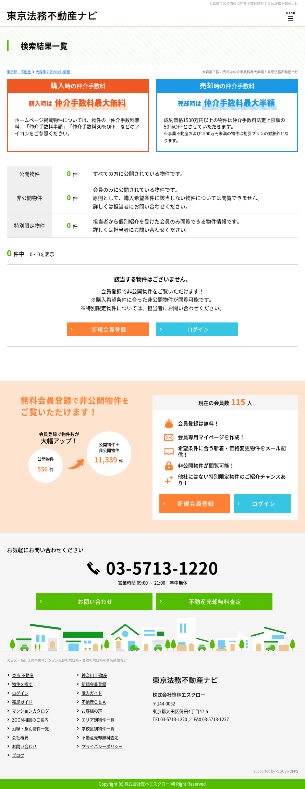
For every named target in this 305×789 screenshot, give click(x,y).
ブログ (18, 755)
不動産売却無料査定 (100, 738)
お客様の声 (92, 711)
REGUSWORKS (287, 771)
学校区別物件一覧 (98, 729)
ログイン (20, 693)
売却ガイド (22, 702)
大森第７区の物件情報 (53, 71)
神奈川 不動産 (94, 675)
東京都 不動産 (19, 71)
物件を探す (22, 684)
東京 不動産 (23, 675)
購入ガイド (92, 693)
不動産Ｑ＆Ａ (94, 702)
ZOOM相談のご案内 (30, 720)
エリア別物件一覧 (98, 720)
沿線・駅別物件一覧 (30, 729)
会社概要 (20, 738)
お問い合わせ (24, 746)
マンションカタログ (30, 711)
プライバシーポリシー (102, 746)
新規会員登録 (94, 684)
